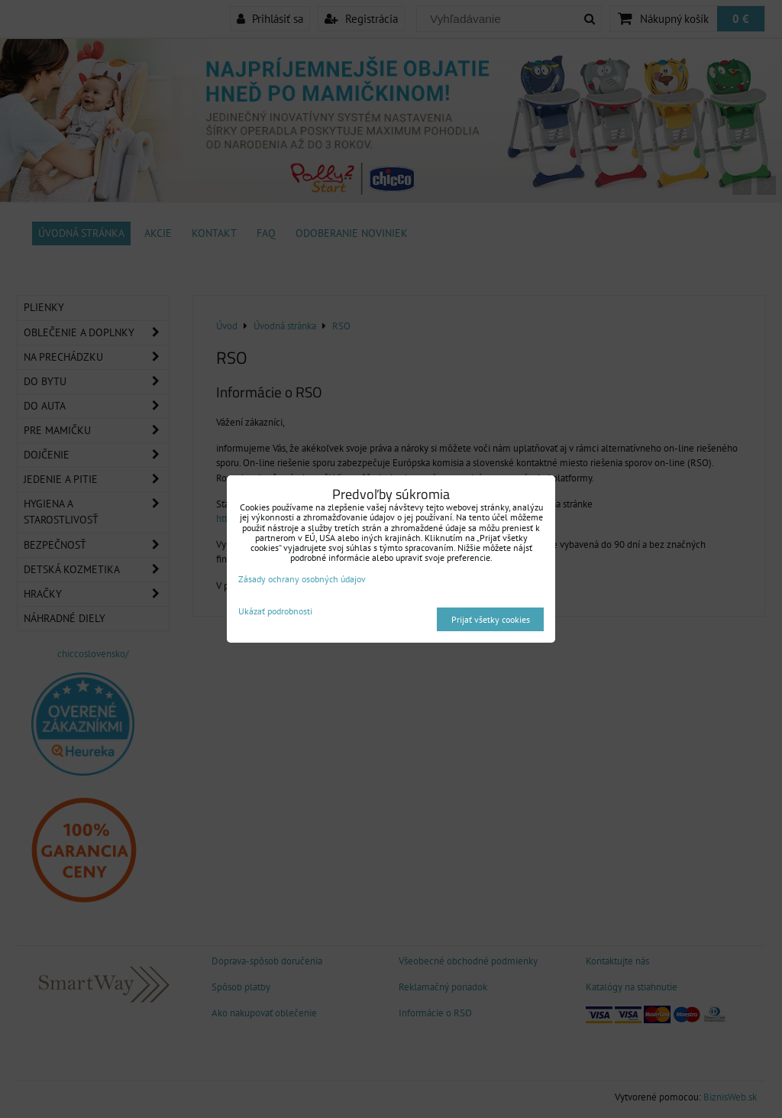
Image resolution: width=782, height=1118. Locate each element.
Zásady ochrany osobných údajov (302, 579)
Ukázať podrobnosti (275, 611)
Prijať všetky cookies (490, 619)
